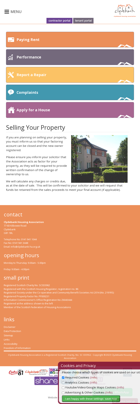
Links (7, 339)
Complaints (74, 95)
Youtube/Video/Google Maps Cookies (97, 387)
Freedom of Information (17, 348)
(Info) (102, 377)
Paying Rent (74, 42)
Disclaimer (9, 327)
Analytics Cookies (83, 382)
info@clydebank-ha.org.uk (25, 246)
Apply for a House (74, 112)
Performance (74, 60)
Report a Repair (74, 77)
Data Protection (12, 331)
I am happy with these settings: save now (99, 398)
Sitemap (8, 335)
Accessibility (10, 344)
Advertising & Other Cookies (91, 392)
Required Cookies (84, 377)
